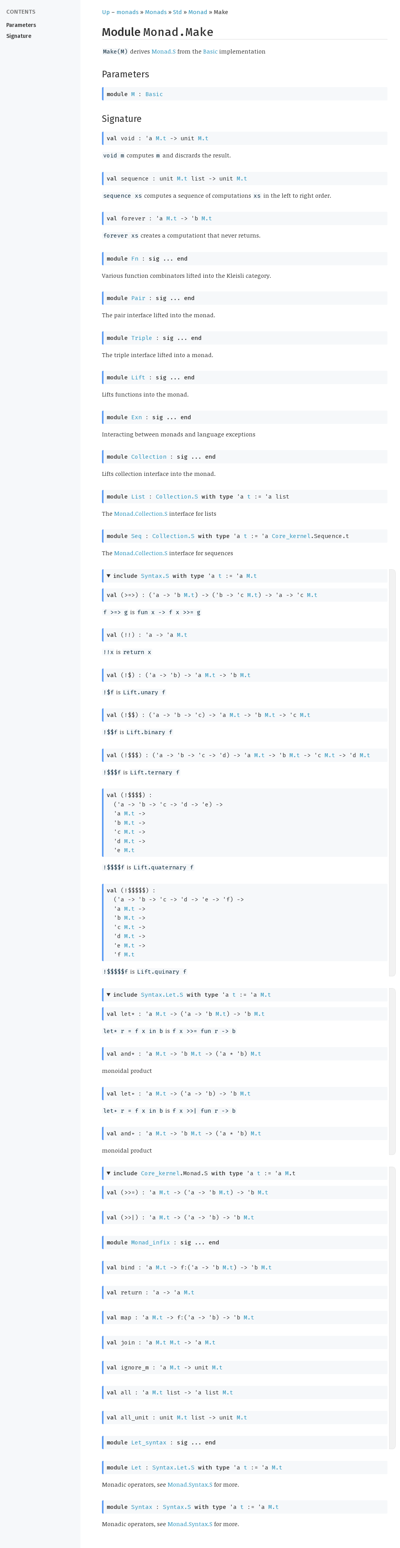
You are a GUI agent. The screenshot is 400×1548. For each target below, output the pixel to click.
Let (136, 1467)
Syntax (141, 1506)
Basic (210, 51)
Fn (134, 258)
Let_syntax (148, 1442)
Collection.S (177, 496)
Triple (141, 337)
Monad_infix (150, 1242)
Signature (18, 36)
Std (177, 12)
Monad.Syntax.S (190, 1484)
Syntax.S (155, 575)
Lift (138, 377)
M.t (161, 138)
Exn (136, 417)
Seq (136, 536)
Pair (138, 298)
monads (127, 12)
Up (106, 12)
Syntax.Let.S (162, 994)
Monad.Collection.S (141, 513)
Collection (148, 456)
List (138, 496)
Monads (156, 12)
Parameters (21, 25)
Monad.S (164, 51)
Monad (197, 12)
